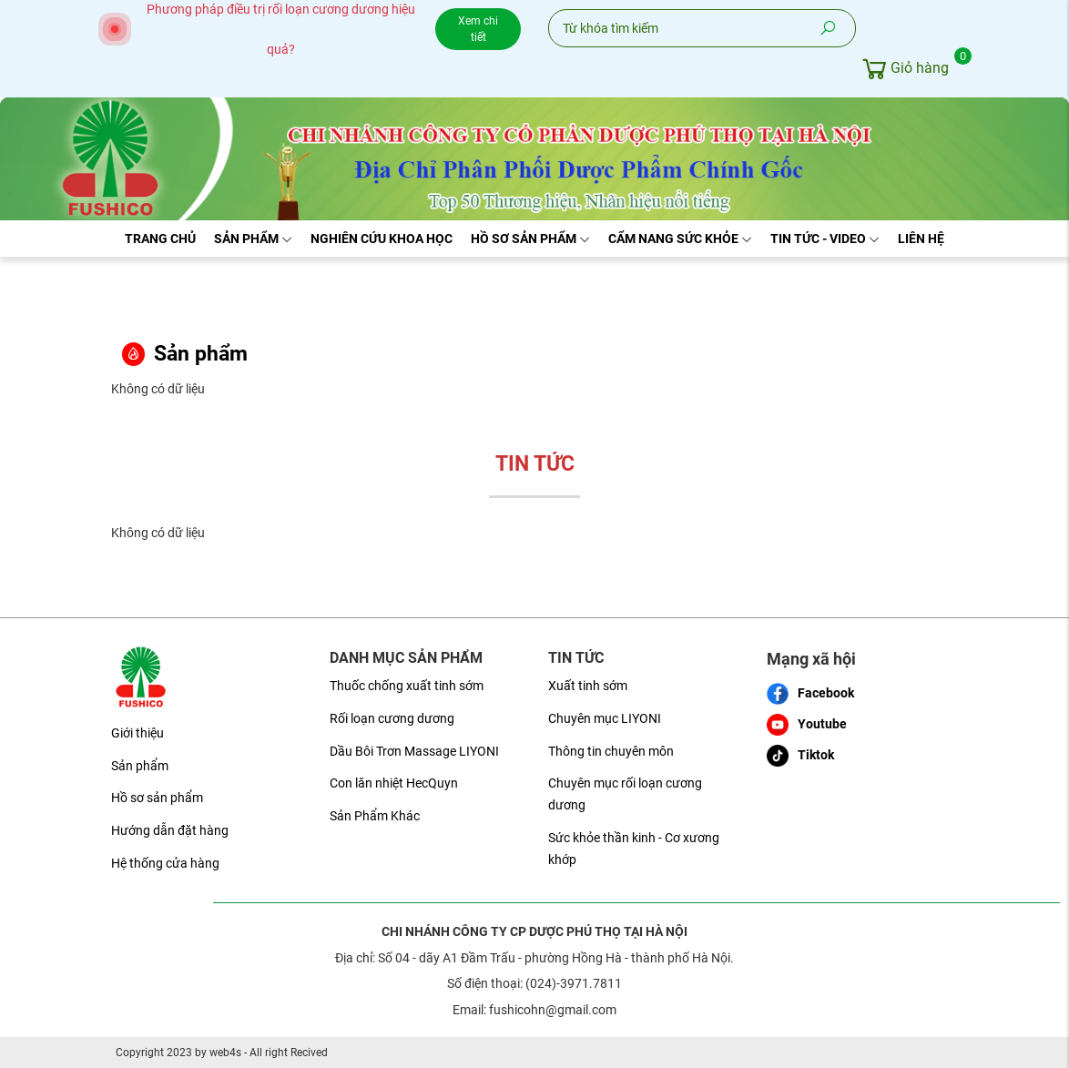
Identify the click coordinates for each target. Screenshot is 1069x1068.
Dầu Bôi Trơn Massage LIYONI (414, 751)
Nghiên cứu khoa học (382, 238)
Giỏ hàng (908, 65)
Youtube (807, 725)
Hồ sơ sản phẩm (530, 238)
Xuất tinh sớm (587, 685)
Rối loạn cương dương (392, 718)
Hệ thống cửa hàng (165, 863)
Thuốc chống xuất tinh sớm (407, 685)
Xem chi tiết (478, 29)
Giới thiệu (137, 733)
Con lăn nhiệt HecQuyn (394, 783)
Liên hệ (921, 238)
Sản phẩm (253, 238)
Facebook (810, 694)
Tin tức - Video (825, 238)
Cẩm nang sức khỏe (680, 238)
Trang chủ (160, 238)
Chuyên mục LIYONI (604, 718)
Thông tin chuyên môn (611, 751)
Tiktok (800, 756)
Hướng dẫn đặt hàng (170, 830)
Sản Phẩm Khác (375, 816)
